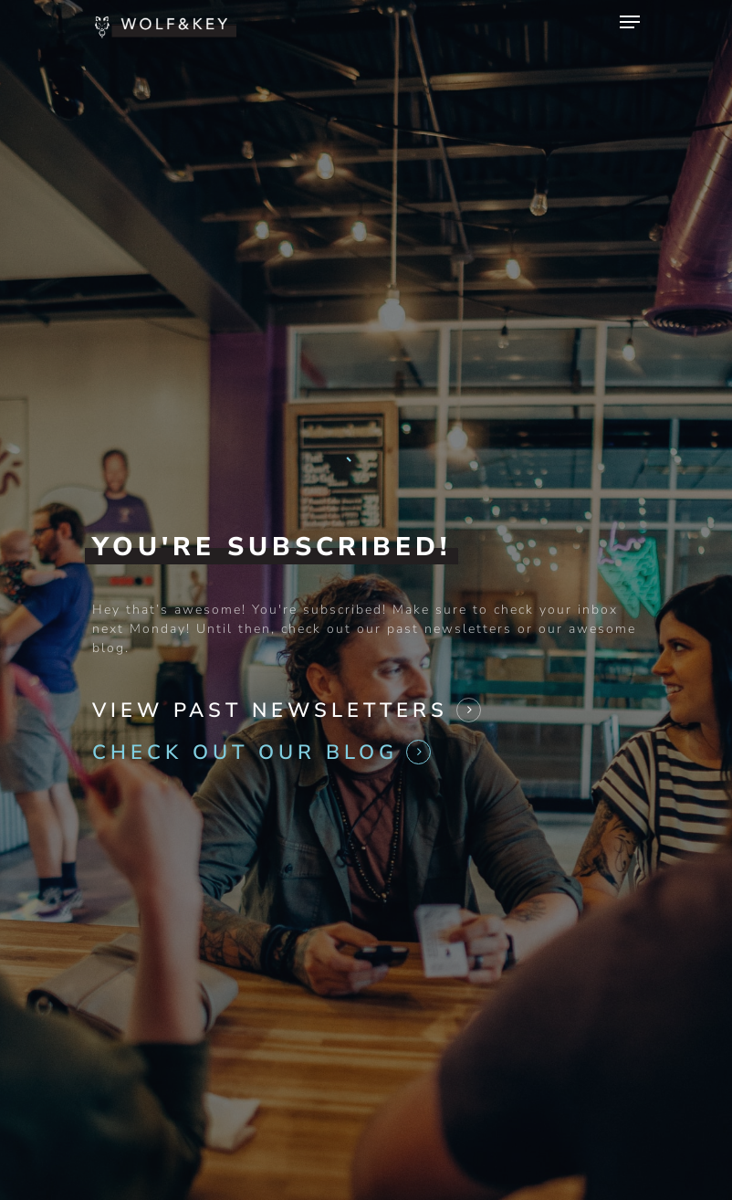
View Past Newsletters (270, 708)
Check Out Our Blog (245, 750)
